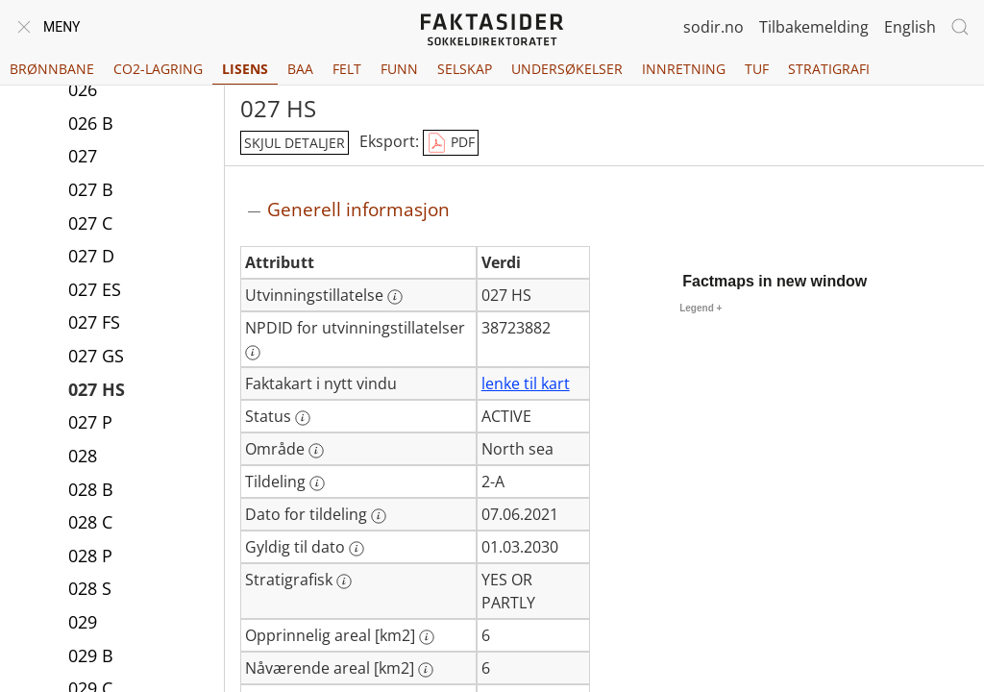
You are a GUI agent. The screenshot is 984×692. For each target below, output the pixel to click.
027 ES (94, 289)
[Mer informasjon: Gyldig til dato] (356, 548)
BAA (300, 69)
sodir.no (713, 26)
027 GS (96, 355)
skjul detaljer (294, 143)
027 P (90, 421)
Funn (399, 69)
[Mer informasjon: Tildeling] (317, 483)
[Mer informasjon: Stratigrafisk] (344, 581)
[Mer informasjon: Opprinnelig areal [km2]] (426, 637)
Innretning (684, 69)
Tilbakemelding (814, 26)
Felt (346, 69)
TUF (757, 69)
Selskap (464, 69)
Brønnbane (52, 69)
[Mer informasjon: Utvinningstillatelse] (395, 297)
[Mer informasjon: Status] (302, 418)
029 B (90, 655)
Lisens (245, 69)
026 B (90, 123)
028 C (90, 521)
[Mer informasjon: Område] (316, 450)
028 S (89, 588)
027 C (90, 223)
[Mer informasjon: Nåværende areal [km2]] (425, 670)
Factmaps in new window (774, 281)
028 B (90, 489)
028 (82, 455)
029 (82, 621)
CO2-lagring (158, 69)
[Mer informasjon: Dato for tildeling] (378, 516)
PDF (451, 143)
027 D (91, 255)
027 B (90, 189)
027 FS (94, 322)
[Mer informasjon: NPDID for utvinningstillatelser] (252, 352)
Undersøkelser (567, 69)
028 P (90, 555)
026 (82, 89)
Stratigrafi (829, 69)
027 (82, 155)
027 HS (96, 389)
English (910, 26)
